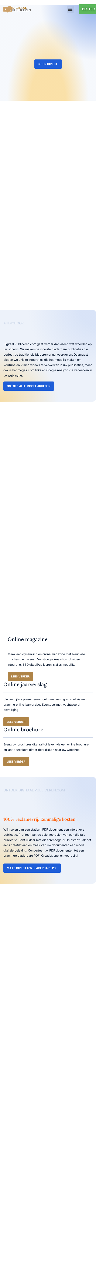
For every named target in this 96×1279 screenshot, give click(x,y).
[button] (70, 9)
